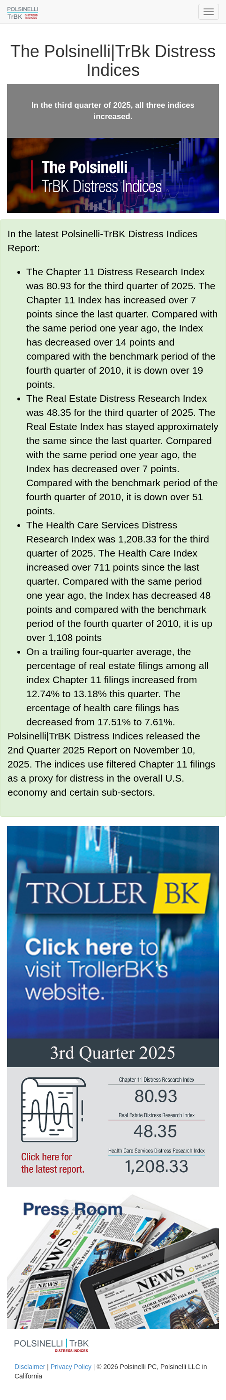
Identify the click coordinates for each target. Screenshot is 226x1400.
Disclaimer (30, 1366)
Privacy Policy (71, 1366)
